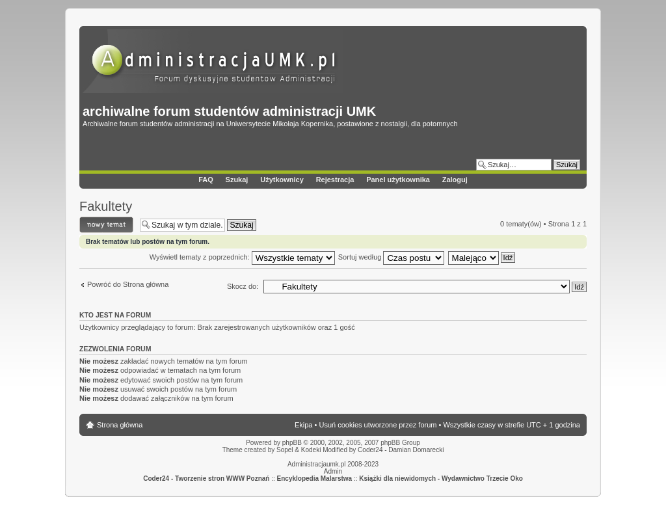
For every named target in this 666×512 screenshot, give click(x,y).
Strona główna (119, 425)
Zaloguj (455, 179)
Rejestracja (335, 179)
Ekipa (304, 425)
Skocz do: (242, 286)
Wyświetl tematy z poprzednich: (242, 257)
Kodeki (311, 449)
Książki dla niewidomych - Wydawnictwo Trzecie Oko (441, 478)
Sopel (284, 449)
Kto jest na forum (115, 315)
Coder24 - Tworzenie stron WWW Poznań (206, 478)
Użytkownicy (282, 179)
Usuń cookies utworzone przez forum (377, 425)
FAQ (205, 179)
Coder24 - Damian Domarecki (401, 449)
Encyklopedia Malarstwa (315, 478)
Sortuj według (391, 257)
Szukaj (237, 179)
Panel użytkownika (398, 179)
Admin (333, 471)
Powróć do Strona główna (127, 284)
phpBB (292, 442)
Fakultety (105, 206)
